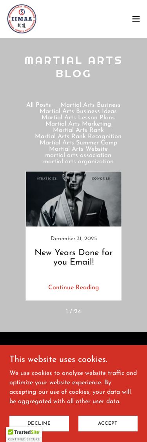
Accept (108, 423)
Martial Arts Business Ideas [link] (78, 111)
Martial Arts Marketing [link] (78, 124)
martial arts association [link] (78, 155)
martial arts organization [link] (78, 162)
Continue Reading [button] (73, 288)
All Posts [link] (38, 105)
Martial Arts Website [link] (78, 149)
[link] (22, 19)
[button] (136, 19)
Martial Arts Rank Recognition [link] (78, 136)
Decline (39, 423)
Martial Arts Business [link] (90, 105)
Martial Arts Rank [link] (78, 130)
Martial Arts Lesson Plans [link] (78, 118)
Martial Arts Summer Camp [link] (78, 143)
